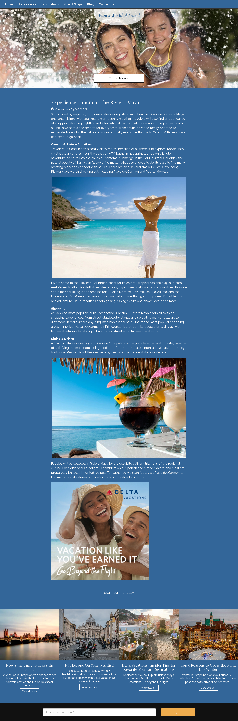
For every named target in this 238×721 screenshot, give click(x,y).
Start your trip (178, 712)
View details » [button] (29, 691)
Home (9, 4)
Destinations (50, 4)
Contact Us (106, 4)
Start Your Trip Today (119, 592)
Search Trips (73, 4)
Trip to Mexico (119, 78)
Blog (90, 4)
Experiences (27, 4)
